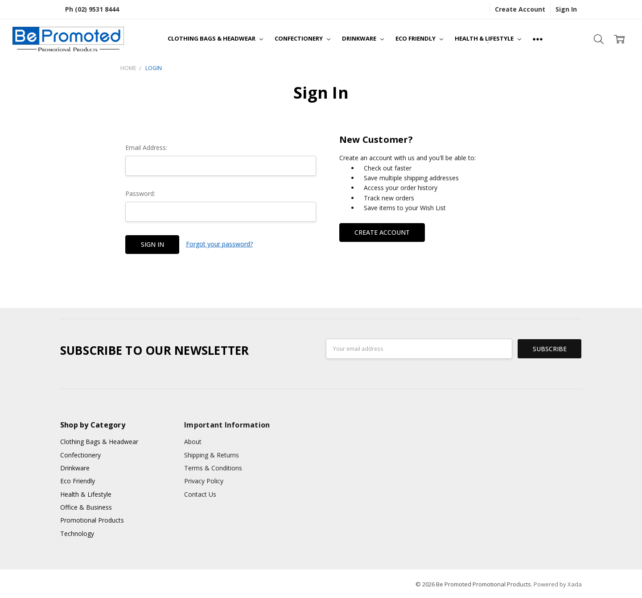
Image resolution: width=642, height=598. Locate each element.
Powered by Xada (558, 584)
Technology (77, 533)
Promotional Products (92, 520)
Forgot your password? (219, 244)
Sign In (566, 9)
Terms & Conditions (213, 468)
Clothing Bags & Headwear (215, 38)
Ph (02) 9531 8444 (92, 9)
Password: (140, 193)
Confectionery (302, 38)
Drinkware (363, 38)
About (193, 441)
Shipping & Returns (211, 455)
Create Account (520, 9)
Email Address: (146, 147)
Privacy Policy (203, 481)
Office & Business (86, 507)
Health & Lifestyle (488, 38)
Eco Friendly (419, 38)
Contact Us (200, 494)
